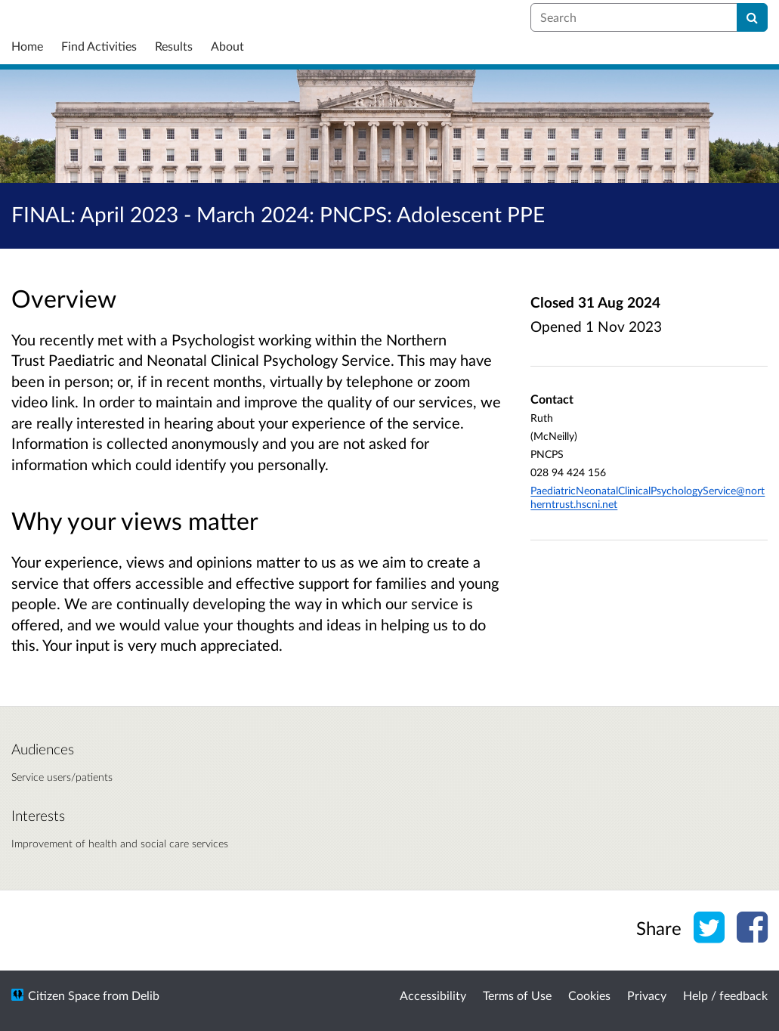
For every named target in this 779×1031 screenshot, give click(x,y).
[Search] (752, 17)
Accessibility (433, 995)
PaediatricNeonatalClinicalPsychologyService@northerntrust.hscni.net (647, 497)
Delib (145, 995)
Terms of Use (517, 995)
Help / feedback (725, 995)
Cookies (589, 995)
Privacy (646, 995)
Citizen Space (64, 995)
